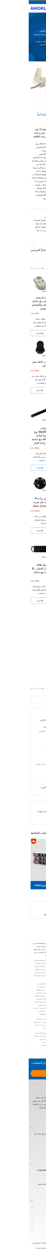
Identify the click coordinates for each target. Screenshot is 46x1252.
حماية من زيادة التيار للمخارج (20, 1039)
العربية (41, 2)
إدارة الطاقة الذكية (35, 773)
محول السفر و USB (30, 781)
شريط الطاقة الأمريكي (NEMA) (30, 742)
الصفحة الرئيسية (37, 1207)
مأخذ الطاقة (9, 1036)
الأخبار (41, 1226)
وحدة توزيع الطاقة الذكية (34, 1045)
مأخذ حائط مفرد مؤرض (12, 363)
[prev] (4, 242)
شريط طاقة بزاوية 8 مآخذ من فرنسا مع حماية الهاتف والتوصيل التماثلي (36, 641)
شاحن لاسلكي (37, 1042)
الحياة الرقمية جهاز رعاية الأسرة (25, 787)
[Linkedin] (37, 1117)
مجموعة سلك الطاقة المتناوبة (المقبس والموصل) (26, 732)
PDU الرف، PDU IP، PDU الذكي (24, 720)
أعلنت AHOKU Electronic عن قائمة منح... (26, 1184)
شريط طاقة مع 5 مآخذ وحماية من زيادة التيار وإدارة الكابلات (35, 433)
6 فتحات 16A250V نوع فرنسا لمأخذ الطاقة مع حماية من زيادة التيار (12, 435)
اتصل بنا (41, 1231)
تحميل (36, 820)
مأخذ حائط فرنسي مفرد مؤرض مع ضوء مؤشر (35, 303)
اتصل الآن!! (23, 1073)
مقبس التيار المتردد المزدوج (32, 738)
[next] (41, 242)
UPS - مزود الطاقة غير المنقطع (30, 768)
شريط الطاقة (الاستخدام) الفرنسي (23, 44)
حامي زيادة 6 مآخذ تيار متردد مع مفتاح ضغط (12, 502)
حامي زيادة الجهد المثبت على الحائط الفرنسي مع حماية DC (34, 367)
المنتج (41, 1216)
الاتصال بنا (16, 1045)
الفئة (31, 41)
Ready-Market (13, 1248)
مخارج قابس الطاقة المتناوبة (17, 41)
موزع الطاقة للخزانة (35, 1039)
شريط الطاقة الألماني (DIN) (31, 747)
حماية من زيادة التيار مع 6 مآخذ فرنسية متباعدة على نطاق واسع (35, 504)
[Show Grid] (37, 253)
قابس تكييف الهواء (26, 1042)
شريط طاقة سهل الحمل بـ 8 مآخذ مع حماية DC (12, 570)
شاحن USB (16, 1036)
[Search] (20, 699)
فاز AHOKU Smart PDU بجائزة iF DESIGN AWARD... (26, 1172)
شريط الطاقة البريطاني (33, 760)
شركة (41, 1212)
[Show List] (34, 253)
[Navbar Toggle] (41, 8)
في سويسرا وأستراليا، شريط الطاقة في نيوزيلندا (24, 764)
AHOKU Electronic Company (29, 1243)
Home (37, 41)
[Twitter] (40, 1117)
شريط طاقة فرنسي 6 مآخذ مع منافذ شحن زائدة (35, 570)
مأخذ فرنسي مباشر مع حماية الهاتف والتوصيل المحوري (12, 303)
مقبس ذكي (16, 1042)
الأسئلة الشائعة (38, 1221)
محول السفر (33, 1036)
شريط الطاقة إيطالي (34, 755)
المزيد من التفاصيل (23, 914)
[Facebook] (43, 1117)
